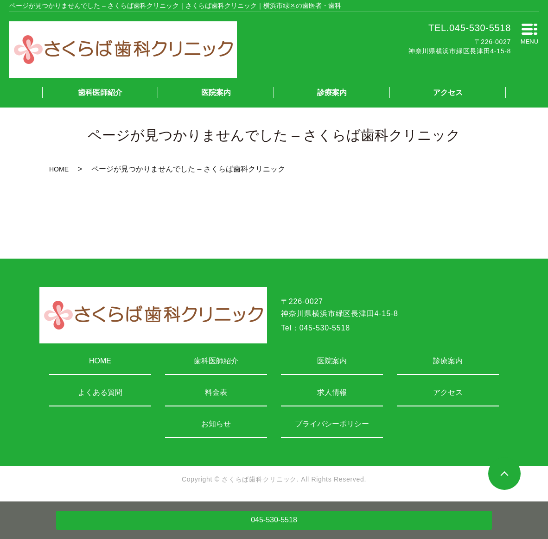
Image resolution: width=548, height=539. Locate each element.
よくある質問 (100, 392)
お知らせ (216, 424)
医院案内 (216, 92)
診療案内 (332, 92)
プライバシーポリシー (332, 424)
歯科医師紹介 (100, 92)
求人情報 (332, 392)
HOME (59, 169)
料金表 (216, 392)
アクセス (448, 92)
